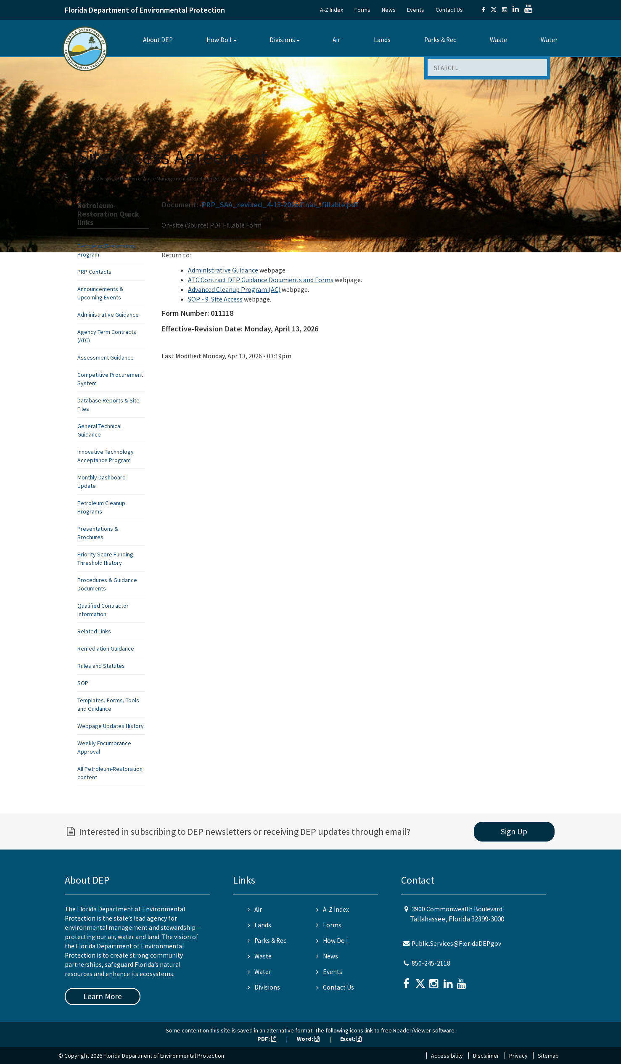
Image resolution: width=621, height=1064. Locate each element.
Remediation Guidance (105, 648)
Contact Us (449, 9)
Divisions (282, 40)
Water (549, 40)
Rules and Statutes (101, 666)
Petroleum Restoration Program (223, 178)
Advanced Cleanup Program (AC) (234, 289)
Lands (382, 40)
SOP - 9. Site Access (215, 299)
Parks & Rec (440, 40)
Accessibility (447, 1055)
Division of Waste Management (153, 178)
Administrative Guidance (108, 314)
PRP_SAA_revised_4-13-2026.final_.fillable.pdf (280, 204)
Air (336, 40)
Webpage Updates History (110, 726)
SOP (82, 683)
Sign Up (514, 831)
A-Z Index (331, 9)
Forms (362, 9)
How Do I (218, 40)
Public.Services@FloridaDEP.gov (456, 944)
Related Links (94, 631)
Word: (308, 1039)
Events (415, 9)
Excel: (351, 1039)
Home (85, 178)
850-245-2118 (431, 963)
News (389, 9)
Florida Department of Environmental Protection (145, 10)
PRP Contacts (94, 271)
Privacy (518, 1055)
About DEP (158, 40)
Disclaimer (486, 1055)
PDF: (266, 1039)
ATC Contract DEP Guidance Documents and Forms (260, 279)
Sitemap (548, 1055)
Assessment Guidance (105, 357)
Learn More (102, 996)
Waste (498, 40)
